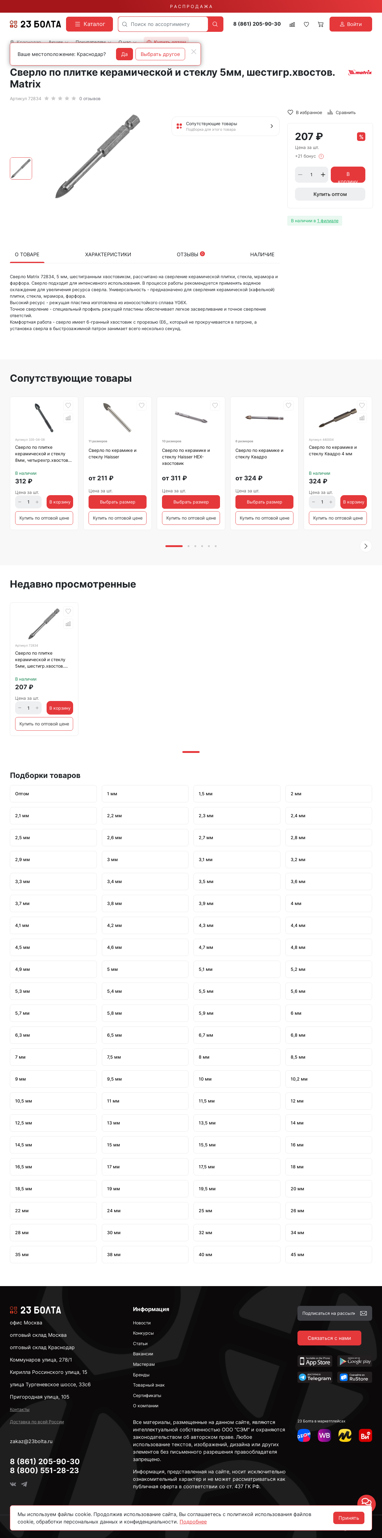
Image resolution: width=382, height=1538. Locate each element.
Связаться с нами (329, 1338)
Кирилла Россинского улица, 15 (48, 1372)
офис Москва (26, 1322)
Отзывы (191, 254)
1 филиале (327, 220)
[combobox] (163, 24)
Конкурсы (143, 1333)
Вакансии (143, 1353)
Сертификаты (147, 1395)
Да (124, 54)
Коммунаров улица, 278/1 (41, 1360)
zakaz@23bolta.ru (31, 1441)
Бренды (141, 1374)
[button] (366, 546)
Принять (348, 1518)
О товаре (27, 254)
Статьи (140, 1343)
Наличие (262, 254)
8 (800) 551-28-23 (44, 1470)
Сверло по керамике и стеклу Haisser (112, 453)
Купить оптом (330, 194)
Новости (142, 1322)
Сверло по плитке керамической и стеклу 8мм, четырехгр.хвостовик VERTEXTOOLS (44, 454)
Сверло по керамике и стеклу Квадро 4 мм (333, 450)
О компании (145, 1405)
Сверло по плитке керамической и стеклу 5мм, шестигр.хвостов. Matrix (40, 660)
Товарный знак (149, 1384)
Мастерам (144, 1364)
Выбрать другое (160, 54)
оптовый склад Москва (38, 1335)
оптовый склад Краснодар (42, 1347)
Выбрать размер (117, 501)
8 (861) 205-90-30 (257, 24)
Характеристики (108, 254)
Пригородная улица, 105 (39, 1397)
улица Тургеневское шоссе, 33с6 (50, 1384)
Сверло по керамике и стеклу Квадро (259, 453)
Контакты (20, 1409)
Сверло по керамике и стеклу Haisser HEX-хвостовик (186, 457)
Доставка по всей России (37, 1421)
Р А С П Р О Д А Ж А (191, 6)
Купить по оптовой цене (44, 517)
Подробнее (193, 1522)
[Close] (193, 51)
